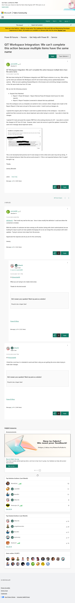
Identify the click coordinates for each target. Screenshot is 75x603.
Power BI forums (11, 37)
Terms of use (4, 590)
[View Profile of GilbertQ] (20, 265)
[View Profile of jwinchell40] (14, 64)
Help (60, 21)
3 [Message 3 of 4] (11, 247)
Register (48, 21)
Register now (62, 30)
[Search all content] (51, 25)
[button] (53, 56)
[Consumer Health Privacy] (23, 597)
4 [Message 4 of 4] (15, 329)
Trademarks (4, 593)
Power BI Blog (14, 321)
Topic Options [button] (63, 56)
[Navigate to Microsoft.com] (6, 13)
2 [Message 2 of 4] (11, 407)
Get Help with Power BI (39, 37)
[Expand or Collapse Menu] (2, 17)
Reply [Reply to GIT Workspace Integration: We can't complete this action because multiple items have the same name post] (64, 187)
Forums (24, 37)
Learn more (5, 7)
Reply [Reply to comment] (64, 253)
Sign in (54, 21)
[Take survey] (12, 466)
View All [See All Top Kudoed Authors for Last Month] (9, 547)
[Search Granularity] (22, 25)
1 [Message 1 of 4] (11, 181)
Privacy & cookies (5, 588)
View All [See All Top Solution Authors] (9, 509)
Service (54, 37)
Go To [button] (66, 21)
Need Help (14, 176)
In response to (16, 270)
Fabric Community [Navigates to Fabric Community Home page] (20, 13)
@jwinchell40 (16, 277)
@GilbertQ (9, 220)
